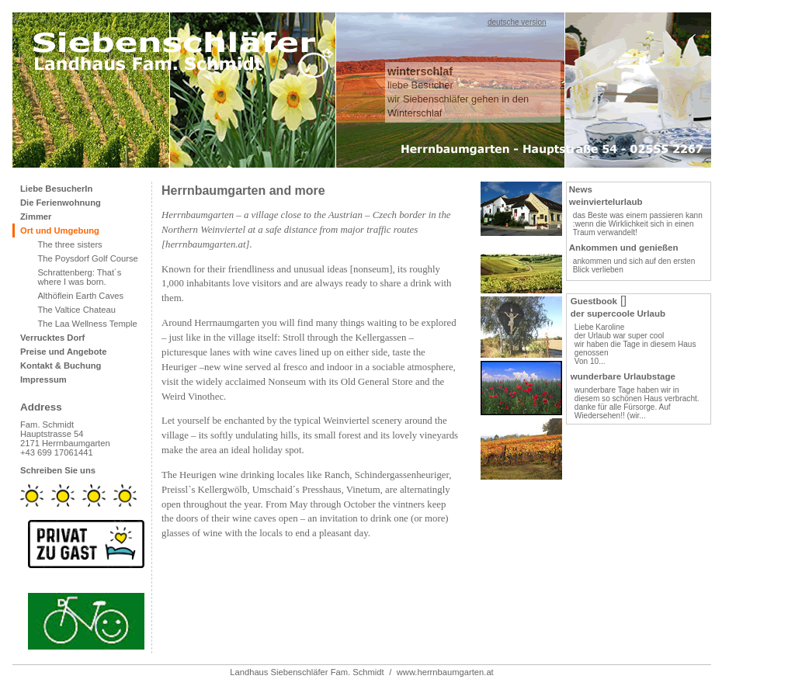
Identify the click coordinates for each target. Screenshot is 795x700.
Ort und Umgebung (59, 230)
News (580, 189)
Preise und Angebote (63, 351)
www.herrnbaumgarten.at (445, 672)
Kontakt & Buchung (60, 365)
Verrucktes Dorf (52, 337)
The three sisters (69, 244)
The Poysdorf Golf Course (87, 258)
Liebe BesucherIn (56, 188)
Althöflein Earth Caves (80, 295)
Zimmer (35, 216)
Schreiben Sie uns (57, 470)
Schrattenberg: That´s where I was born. (79, 277)
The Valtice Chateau (76, 309)
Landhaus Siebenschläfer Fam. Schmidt (307, 672)
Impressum (43, 379)
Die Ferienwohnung (60, 202)
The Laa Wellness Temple (87, 323)
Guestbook (594, 301)
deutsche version (517, 22)
